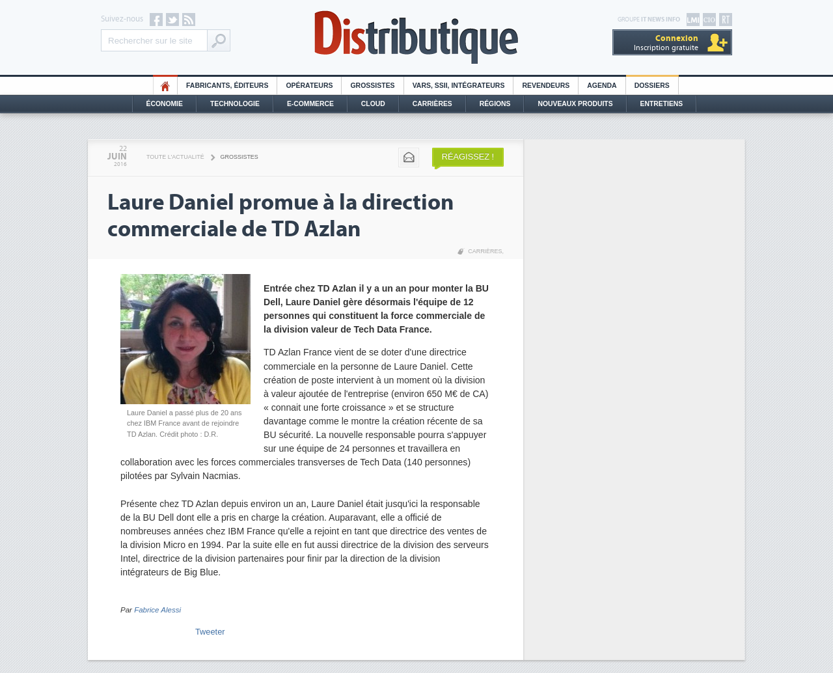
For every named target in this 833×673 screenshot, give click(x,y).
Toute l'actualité (175, 157)
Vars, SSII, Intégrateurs (459, 85)
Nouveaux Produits (575, 103)
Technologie (235, 103)
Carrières (432, 103)
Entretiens (661, 103)
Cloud (373, 103)
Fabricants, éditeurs (227, 85)
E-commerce (310, 103)
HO (165, 85)
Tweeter (210, 632)
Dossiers (652, 85)
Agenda (601, 85)
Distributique (416, 37)
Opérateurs (309, 85)
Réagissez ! (468, 156)
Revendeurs (545, 85)
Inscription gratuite (666, 42)
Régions (495, 103)
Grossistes (372, 85)
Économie (164, 103)
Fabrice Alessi (157, 610)
